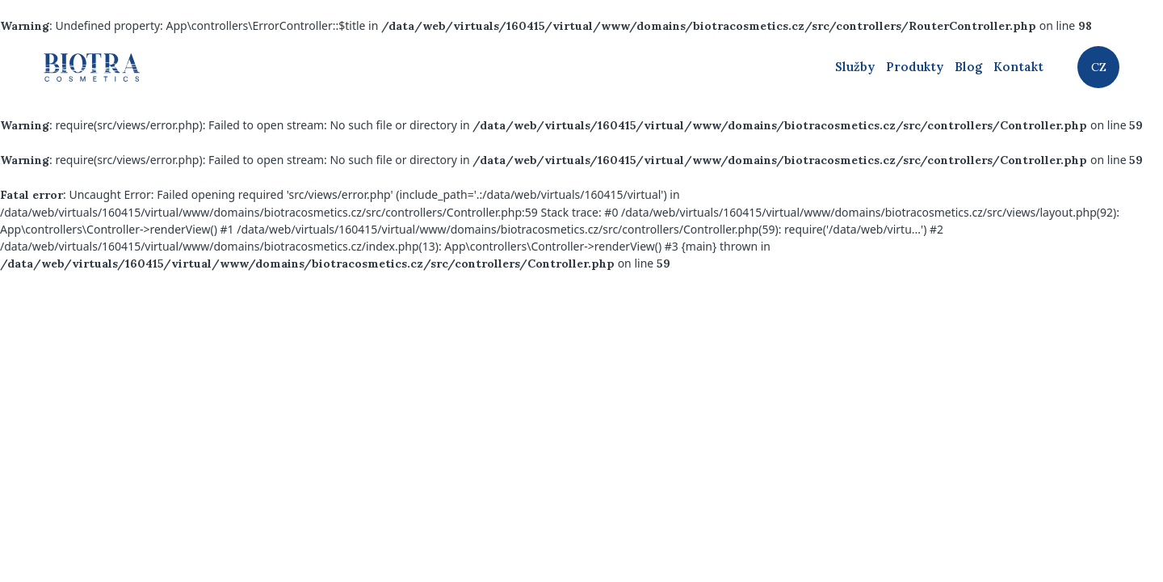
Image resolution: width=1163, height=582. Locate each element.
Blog (968, 66)
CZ (1098, 67)
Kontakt (1018, 66)
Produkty (914, 66)
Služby (855, 66)
